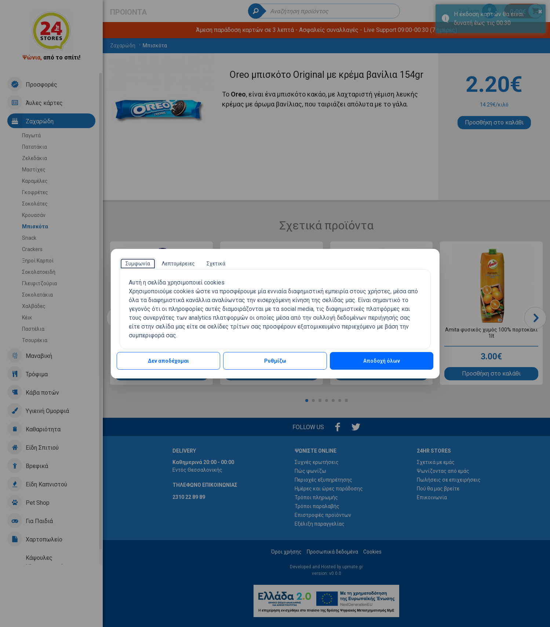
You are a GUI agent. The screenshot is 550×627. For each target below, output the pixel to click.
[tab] (138, 263)
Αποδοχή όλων (381, 361)
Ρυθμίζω (275, 361)
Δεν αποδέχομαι (168, 361)
